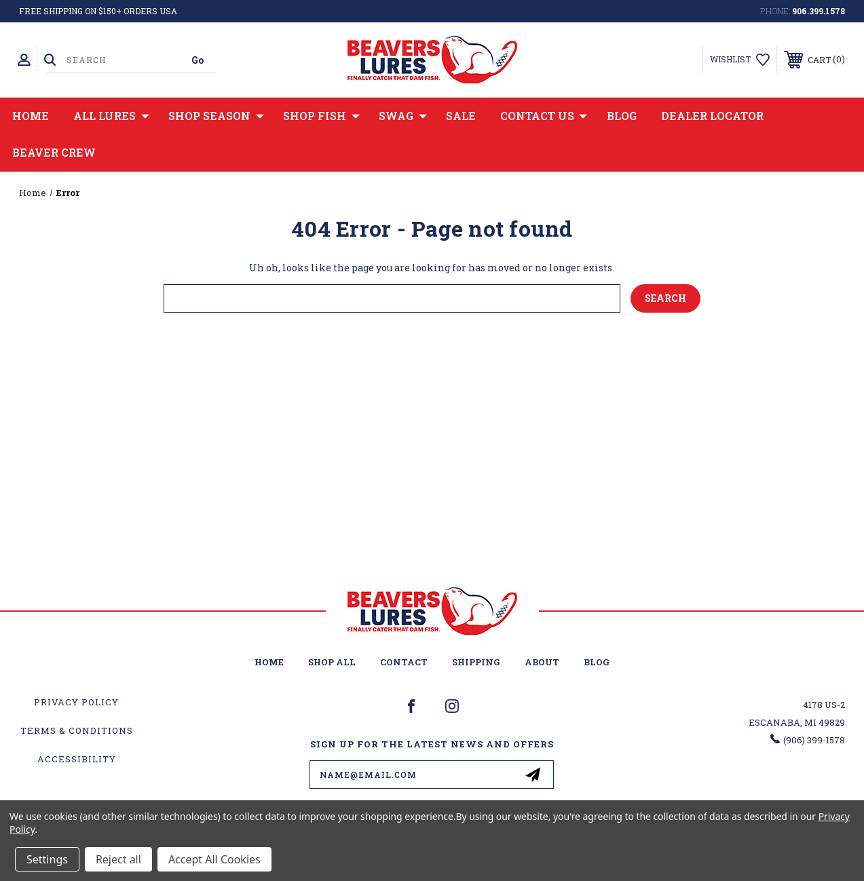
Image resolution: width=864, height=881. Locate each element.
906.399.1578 (818, 10)
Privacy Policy (76, 702)
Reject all (118, 859)
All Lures (111, 116)
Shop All (332, 662)
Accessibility (76, 759)
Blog (622, 116)
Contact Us (543, 116)
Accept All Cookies (214, 859)
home (269, 662)
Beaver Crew (54, 152)
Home (30, 116)
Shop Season (216, 116)
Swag (403, 116)
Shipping (476, 662)
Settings (47, 859)
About (542, 662)
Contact (404, 662)
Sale (461, 116)
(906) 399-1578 (814, 740)
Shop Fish (321, 116)
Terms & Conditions (76, 730)
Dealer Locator (712, 116)
